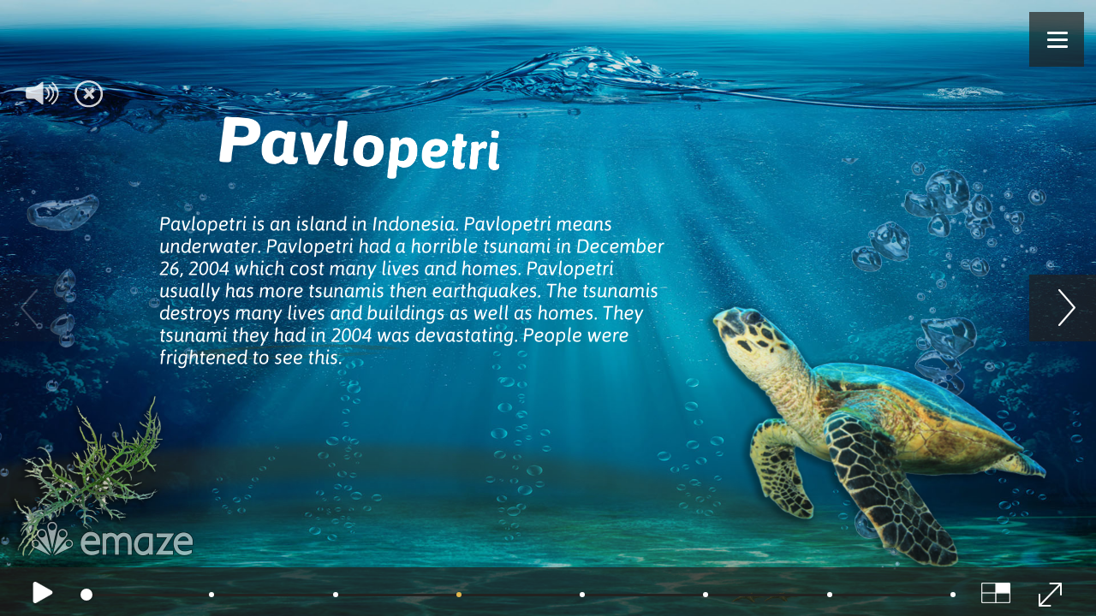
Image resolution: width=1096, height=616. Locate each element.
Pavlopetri (358, 141)
